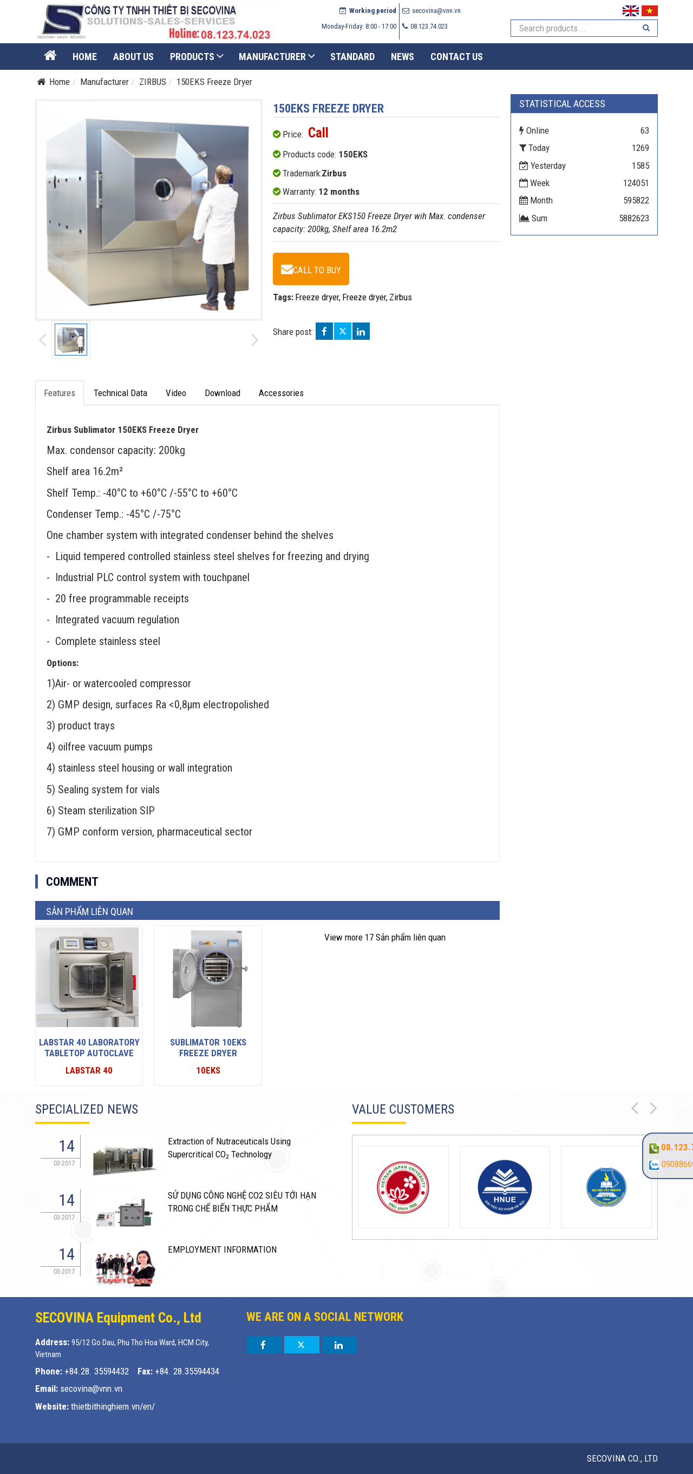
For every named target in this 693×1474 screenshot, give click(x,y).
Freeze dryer (317, 297)
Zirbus (400, 297)
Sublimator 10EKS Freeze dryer (208, 1047)
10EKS (208, 1070)
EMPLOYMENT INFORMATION (222, 1249)
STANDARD (352, 56)
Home (85, 56)
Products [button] (192, 56)
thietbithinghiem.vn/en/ (113, 1406)
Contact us (456, 56)
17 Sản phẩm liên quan (385, 937)
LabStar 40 (89, 1070)
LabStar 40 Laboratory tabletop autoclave (89, 1047)
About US (133, 56)
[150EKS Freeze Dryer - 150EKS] (311, 269)
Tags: (283, 297)
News (402, 56)
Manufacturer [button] (272, 56)
